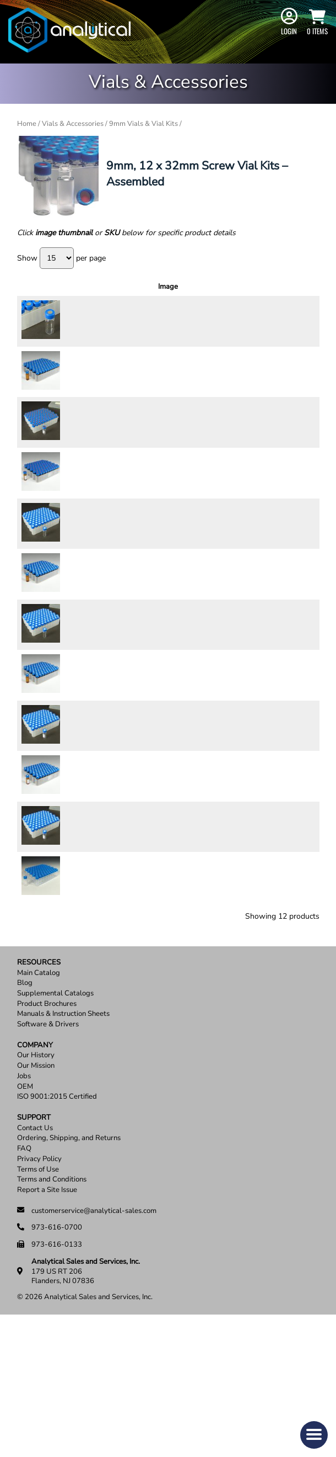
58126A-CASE (84, 764)
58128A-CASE (84, 650)
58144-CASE (81, 381)
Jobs (24, 1218)
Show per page (61, 258)
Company (35, 1187)
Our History (36, 1197)
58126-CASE (81, 707)
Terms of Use (38, 1311)
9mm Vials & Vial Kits (143, 124)
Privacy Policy (39, 1301)
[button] (314, 1435)
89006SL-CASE (85, 1019)
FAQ (24, 1290)
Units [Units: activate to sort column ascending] (196, 287)
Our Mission (36, 1207)
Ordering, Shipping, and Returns (69, 1280)
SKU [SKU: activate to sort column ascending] (86, 287)
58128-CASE (81, 592)
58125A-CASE (84, 526)
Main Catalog (38, 1114)
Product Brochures (47, 1146)
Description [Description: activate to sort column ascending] (145, 287)
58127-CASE (81, 826)
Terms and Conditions (51, 1321)
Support (34, 1259)
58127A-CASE (84, 893)
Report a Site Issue (47, 1332)
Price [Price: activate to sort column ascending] (229, 287)
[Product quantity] (265, 325)
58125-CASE (81, 449)
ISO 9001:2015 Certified (57, 1238)
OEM (25, 1228)
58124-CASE (81, 325)
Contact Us (35, 1270)
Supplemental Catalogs (55, 1135)
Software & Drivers (48, 1166)
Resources (39, 1104)
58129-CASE (81, 960)
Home (26, 124)
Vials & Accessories (73, 124)
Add (298, 324)
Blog (24, 1125)
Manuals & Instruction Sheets (63, 1156)
